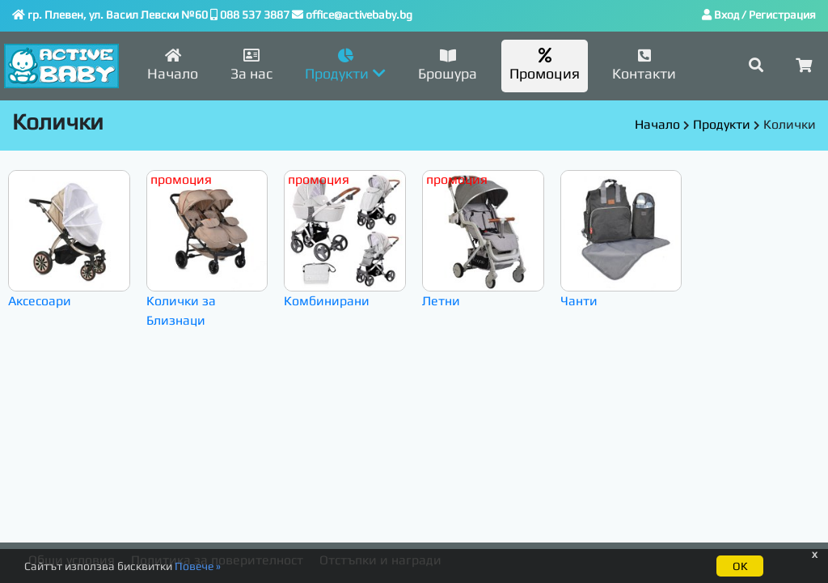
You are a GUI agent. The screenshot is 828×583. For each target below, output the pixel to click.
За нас (251, 65)
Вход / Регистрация (759, 14)
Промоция (544, 65)
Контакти (644, 65)
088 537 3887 (254, 14)
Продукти (721, 124)
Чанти (621, 239)
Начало (172, 65)
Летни (483, 239)
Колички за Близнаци (207, 249)
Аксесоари (69, 239)
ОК (740, 566)
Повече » (198, 566)
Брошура (447, 65)
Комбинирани (345, 239)
